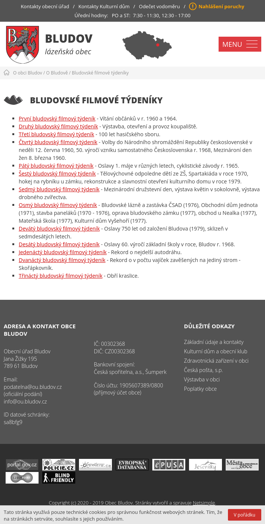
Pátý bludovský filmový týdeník (56, 165)
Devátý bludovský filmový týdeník (59, 228)
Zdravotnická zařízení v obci (216, 360)
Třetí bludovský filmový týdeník (56, 134)
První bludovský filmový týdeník (57, 118)
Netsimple (204, 502)
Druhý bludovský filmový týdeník (58, 126)
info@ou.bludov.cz (25, 401)
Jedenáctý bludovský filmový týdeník (63, 252)
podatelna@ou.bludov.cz (33, 386)
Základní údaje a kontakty (214, 341)
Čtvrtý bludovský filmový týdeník (58, 142)
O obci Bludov (27, 73)
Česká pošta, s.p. (203, 370)
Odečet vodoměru (159, 6)
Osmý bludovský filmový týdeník (58, 204)
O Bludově (57, 73)
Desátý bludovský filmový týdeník (59, 244)
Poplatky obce (200, 388)
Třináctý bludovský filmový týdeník (61, 275)
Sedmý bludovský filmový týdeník (59, 189)
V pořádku (244, 515)
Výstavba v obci (202, 379)
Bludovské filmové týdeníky (100, 73)
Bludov (68, 38)
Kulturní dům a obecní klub (215, 351)
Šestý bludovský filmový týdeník (57, 173)
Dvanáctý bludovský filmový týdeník (62, 259)
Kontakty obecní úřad (45, 6)
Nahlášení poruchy (221, 6)
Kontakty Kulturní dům (104, 6)
